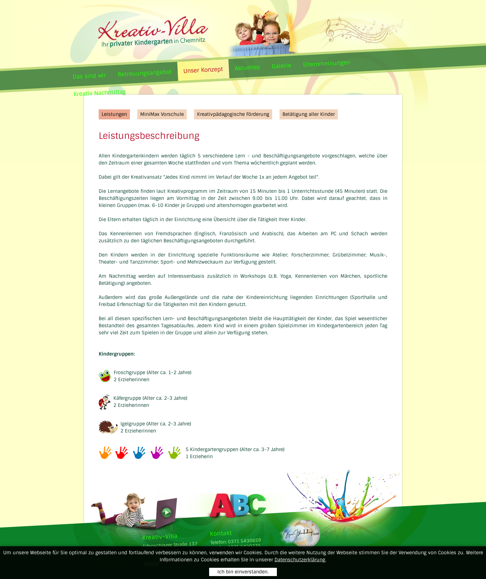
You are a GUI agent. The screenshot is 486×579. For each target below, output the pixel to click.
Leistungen (114, 114)
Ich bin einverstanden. (243, 572)
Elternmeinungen (326, 63)
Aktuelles (247, 67)
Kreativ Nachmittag (99, 93)
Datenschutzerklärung (300, 560)
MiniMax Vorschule (162, 114)
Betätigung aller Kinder (308, 114)
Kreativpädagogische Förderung (233, 114)
